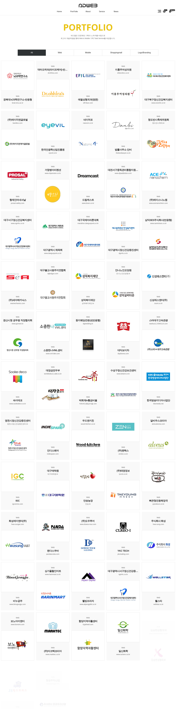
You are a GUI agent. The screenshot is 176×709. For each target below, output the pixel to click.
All (32, 53)
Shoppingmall (116, 53)
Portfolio (74, 11)
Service (102, 11)
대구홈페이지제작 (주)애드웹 (88, 5)
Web (60, 53)
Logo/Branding (144, 53)
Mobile (88, 53)
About (88, 11)
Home (59, 11)
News (116, 11)
